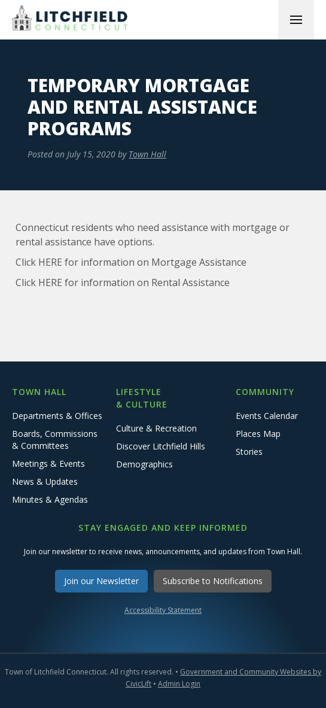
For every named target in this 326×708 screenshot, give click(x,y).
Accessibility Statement (163, 610)
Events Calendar (267, 415)
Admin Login (179, 684)
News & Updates (45, 481)
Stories (249, 451)
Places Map (258, 433)
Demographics (144, 464)
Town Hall (147, 154)
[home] (72, 19)
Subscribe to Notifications (213, 581)
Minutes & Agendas (50, 499)
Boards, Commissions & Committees (55, 439)
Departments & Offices (57, 415)
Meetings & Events (48, 463)
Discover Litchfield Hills (160, 446)
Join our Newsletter (101, 581)
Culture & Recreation (156, 428)
